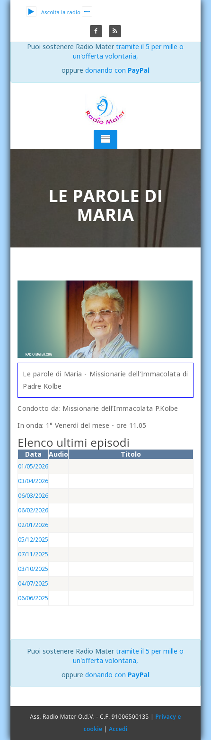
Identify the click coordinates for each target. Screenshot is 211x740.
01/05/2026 (33, 466)
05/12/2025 (33, 540)
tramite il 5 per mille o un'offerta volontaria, (128, 51)
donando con (117, 70)
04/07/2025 (33, 583)
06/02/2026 (33, 510)
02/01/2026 (33, 525)
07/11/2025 (33, 554)
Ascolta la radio (53, 12)
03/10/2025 (33, 569)
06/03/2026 (33, 496)
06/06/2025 (33, 598)
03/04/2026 (33, 481)
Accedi (118, 729)
